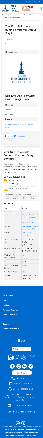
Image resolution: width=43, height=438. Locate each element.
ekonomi (9, 194)
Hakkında (7, 305)
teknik (24, 198)
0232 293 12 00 (27, 389)
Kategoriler (19, 136)
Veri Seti (9, 136)
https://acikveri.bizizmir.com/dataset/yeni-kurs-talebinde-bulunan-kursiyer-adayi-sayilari (30, 217)
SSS (4, 319)
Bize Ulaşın (22, 373)
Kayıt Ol (37, 2)
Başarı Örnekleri (11, 141)
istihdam (28, 194)
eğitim (18, 194)
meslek (15, 198)
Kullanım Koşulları (10, 310)
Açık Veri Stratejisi (11, 328)
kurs (7, 198)
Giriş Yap (28, 2)
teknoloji (33, 198)
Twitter (7, 110)
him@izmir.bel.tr (27, 405)
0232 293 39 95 (25, 383)
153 (28, 378)
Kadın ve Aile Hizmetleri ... (31, 15)
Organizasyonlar (12, 15)
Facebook (9, 114)
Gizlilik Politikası (10, 314)
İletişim (6, 324)
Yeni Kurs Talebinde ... (12, 17)
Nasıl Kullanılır (9, 295)
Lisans (5, 300)
